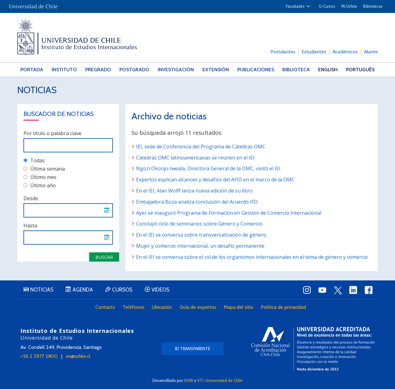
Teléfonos (133, 307)
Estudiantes (314, 52)
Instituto (64, 69)
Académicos (345, 52)
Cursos (122, 290)
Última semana (44, 168)
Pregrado (98, 69)
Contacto (105, 307)
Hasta (30, 225)
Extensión (215, 69)
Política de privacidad (283, 307)
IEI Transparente (192, 348)
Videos (160, 290)
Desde (30, 198)
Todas (34, 160)
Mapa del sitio (238, 307)
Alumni (371, 52)
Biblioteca (296, 69)
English (328, 69)
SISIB (188, 380)
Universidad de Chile (224, 380)
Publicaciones (255, 69)
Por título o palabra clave (52, 133)
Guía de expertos (198, 307)
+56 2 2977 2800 (39, 356)
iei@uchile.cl (78, 356)
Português (360, 69)
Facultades (295, 6)
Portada (31, 69)
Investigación (176, 69)
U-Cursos (327, 6)
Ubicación (162, 307)
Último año (39, 185)
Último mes (39, 177)
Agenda (83, 290)
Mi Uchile (349, 6)
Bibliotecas (373, 6)
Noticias (37, 90)
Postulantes (283, 52)
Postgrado (134, 69)
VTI (200, 380)
